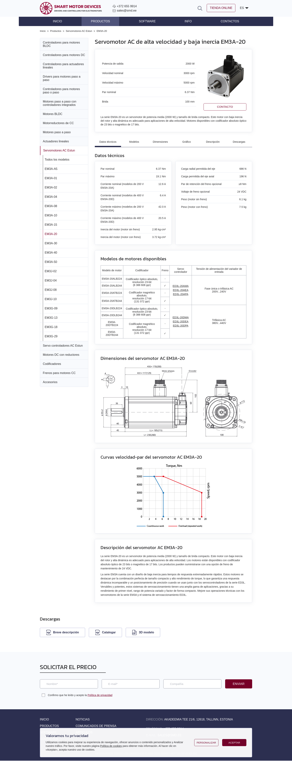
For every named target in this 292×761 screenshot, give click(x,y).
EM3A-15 (51, 224)
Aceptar (234, 742)
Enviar (238, 684)
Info (185, 21)
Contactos (224, 21)
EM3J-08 (51, 289)
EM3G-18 (51, 326)
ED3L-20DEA (180, 321)
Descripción (213, 141)
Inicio (63, 21)
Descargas (239, 141)
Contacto (225, 106)
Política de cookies (111, 745)
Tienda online (218, 8)
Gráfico (186, 141)
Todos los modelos (57, 159)
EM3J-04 (51, 280)
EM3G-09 (51, 308)
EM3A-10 (51, 215)
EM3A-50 (51, 261)
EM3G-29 (51, 336)
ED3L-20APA (180, 294)
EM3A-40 (51, 252)
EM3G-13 (51, 317)
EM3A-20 (51, 233)
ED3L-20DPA (180, 325)
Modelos (134, 141)
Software (147, 21)
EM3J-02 (51, 271)
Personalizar (206, 742)
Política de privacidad (100, 695)
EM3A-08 (51, 205)
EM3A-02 (51, 187)
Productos (103, 21)
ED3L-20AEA (180, 290)
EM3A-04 (51, 196)
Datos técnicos (108, 141)
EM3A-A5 (51, 168)
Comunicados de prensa (96, 726)
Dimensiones (160, 141)
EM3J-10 (51, 298)
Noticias (83, 719)
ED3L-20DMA (181, 317)
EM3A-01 (51, 178)
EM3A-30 (51, 243)
